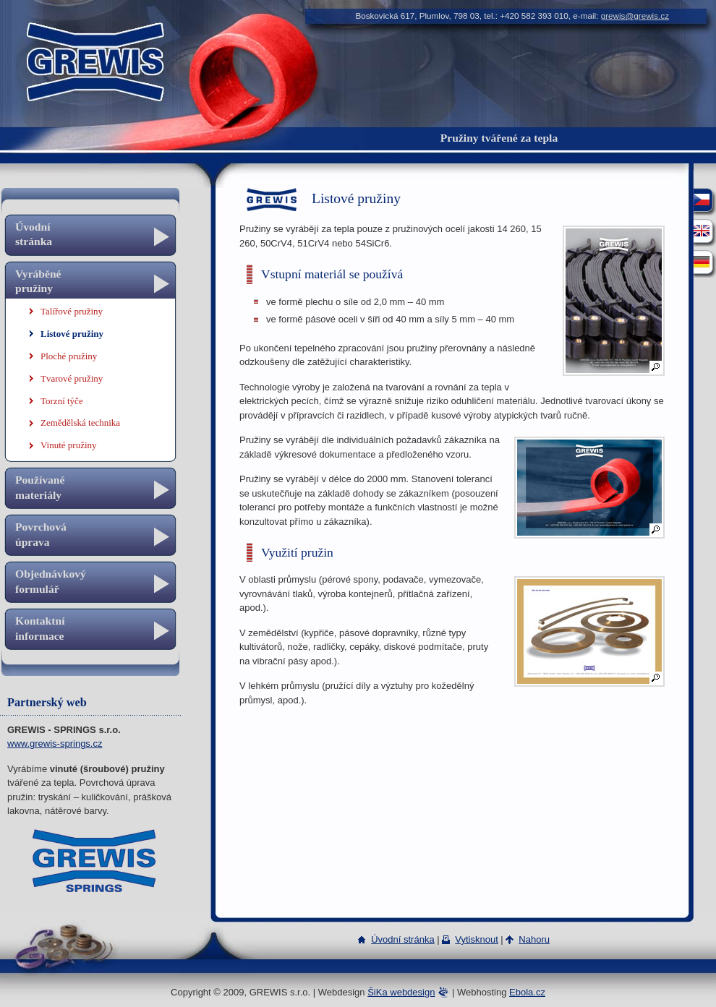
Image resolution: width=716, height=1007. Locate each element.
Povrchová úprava (41, 533)
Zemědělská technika (80, 422)
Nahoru (534, 939)
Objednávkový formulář (50, 580)
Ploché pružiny (69, 356)
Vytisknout (476, 939)
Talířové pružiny (72, 311)
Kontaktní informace (39, 627)
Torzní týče (62, 400)
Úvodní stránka (33, 233)
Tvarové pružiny (72, 378)
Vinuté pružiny (69, 445)
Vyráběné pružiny (38, 280)
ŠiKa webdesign (401, 992)
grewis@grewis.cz (635, 15)
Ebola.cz (527, 992)
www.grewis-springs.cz (54, 743)
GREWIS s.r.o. (94, 32)
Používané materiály (39, 486)
